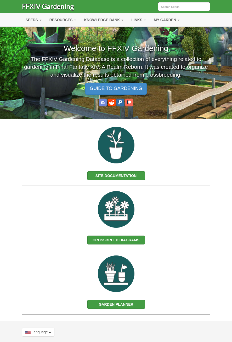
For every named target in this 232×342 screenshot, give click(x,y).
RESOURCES (62, 20)
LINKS (138, 20)
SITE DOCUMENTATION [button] (116, 176)
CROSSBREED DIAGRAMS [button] (116, 240)
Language (38, 332)
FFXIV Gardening (48, 6)
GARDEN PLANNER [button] (116, 304)
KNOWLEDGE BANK (103, 20)
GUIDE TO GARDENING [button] (116, 88)
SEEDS (34, 20)
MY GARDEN (167, 20)
